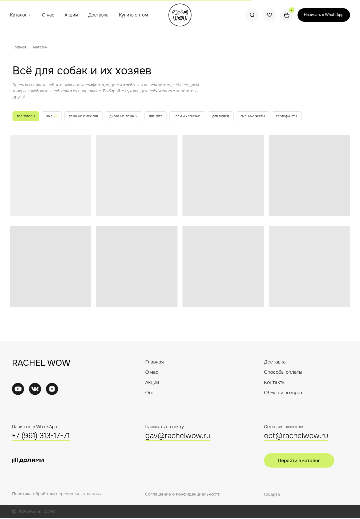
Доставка (98, 15)
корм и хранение (198, 116)
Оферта (272, 495)
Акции (71, 15)
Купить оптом (133, 15)
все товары (26, 116)
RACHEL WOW (41, 363)
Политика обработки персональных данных (57, 495)
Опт (149, 393)
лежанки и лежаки (87, 116)
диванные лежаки (130, 116)
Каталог (18, 15)
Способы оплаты (283, 373)
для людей (233, 116)
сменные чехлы (266, 116)
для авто (164, 116)
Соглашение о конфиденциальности (182, 495)
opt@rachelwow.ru (296, 436)
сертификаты (302, 116)
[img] (35, 390)
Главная (19, 47)
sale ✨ (54, 116)
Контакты (275, 383)
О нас (48, 15)
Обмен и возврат (283, 393)
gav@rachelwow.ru (177, 436)
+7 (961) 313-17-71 (41, 436)
